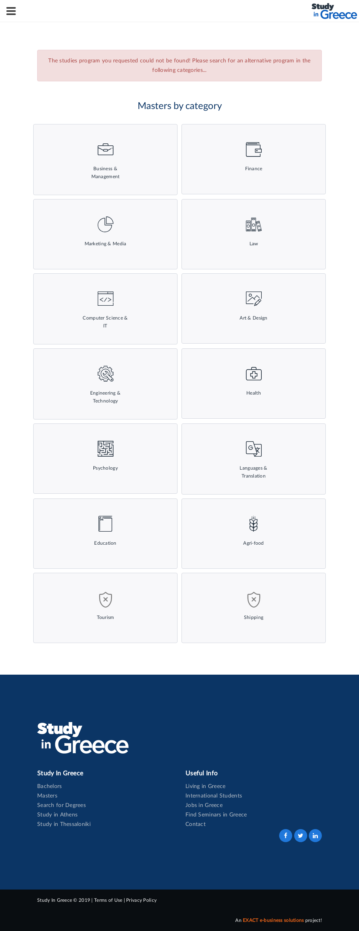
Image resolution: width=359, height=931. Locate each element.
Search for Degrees (61, 805)
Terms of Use (108, 900)
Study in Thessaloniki (64, 824)
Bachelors (49, 786)
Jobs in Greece (204, 805)
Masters (47, 796)
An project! (278, 920)
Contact (195, 824)
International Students (213, 796)
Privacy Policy (141, 900)
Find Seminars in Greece (216, 815)
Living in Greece (205, 786)
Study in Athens (57, 815)
